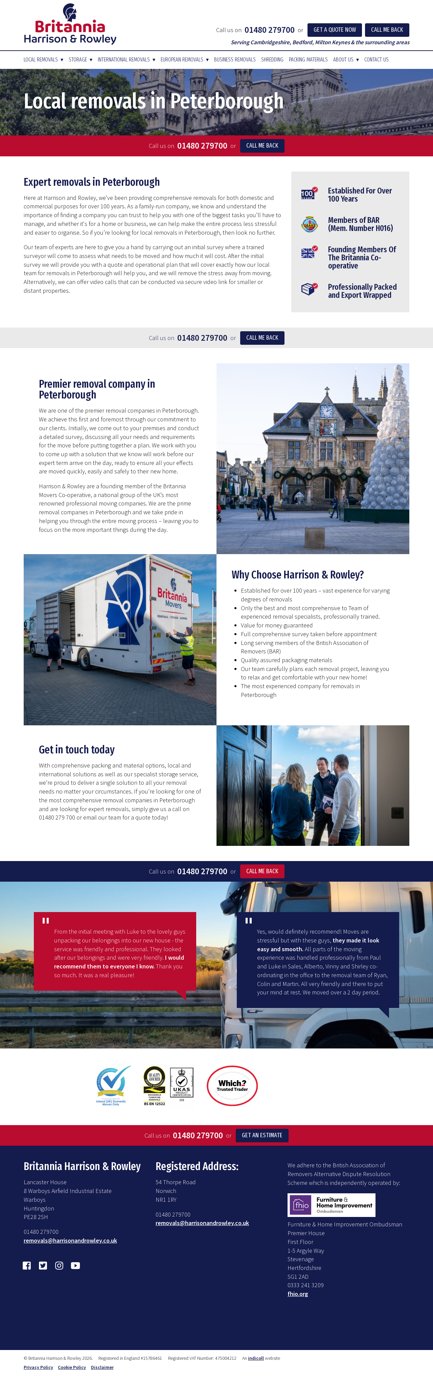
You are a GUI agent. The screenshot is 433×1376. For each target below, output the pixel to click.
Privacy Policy (38, 1367)
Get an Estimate (262, 1135)
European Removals (182, 59)
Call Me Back (387, 29)
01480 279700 (270, 29)
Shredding (272, 59)
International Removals (124, 59)
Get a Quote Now (335, 29)
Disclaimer (102, 1367)
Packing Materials (308, 59)
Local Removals (41, 59)
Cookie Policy (72, 1367)
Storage (78, 59)
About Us (343, 59)
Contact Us (376, 59)
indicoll (256, 1358)
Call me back (262, 145)
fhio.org (298, 1294)
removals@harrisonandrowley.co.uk (70, 1240)
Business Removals (235, 59)
